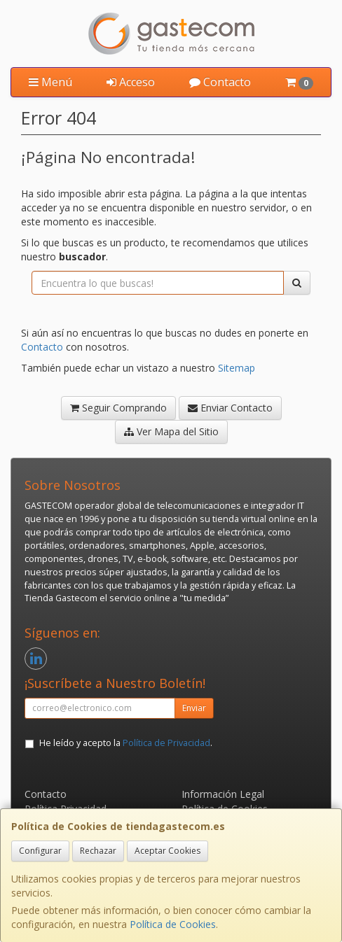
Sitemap (236, 367)
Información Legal (223, 794)
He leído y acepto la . (125, 743)
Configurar (40, 851)
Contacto (220, 82)
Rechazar (98, 851)
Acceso (131, 82)
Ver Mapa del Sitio (171, 431)
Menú (50, 82)
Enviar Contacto (230, 407)
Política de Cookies (173, 924)
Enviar (194, 708)
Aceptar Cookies (167, 851)
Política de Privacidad (166, 743)
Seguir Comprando (118, 407)
